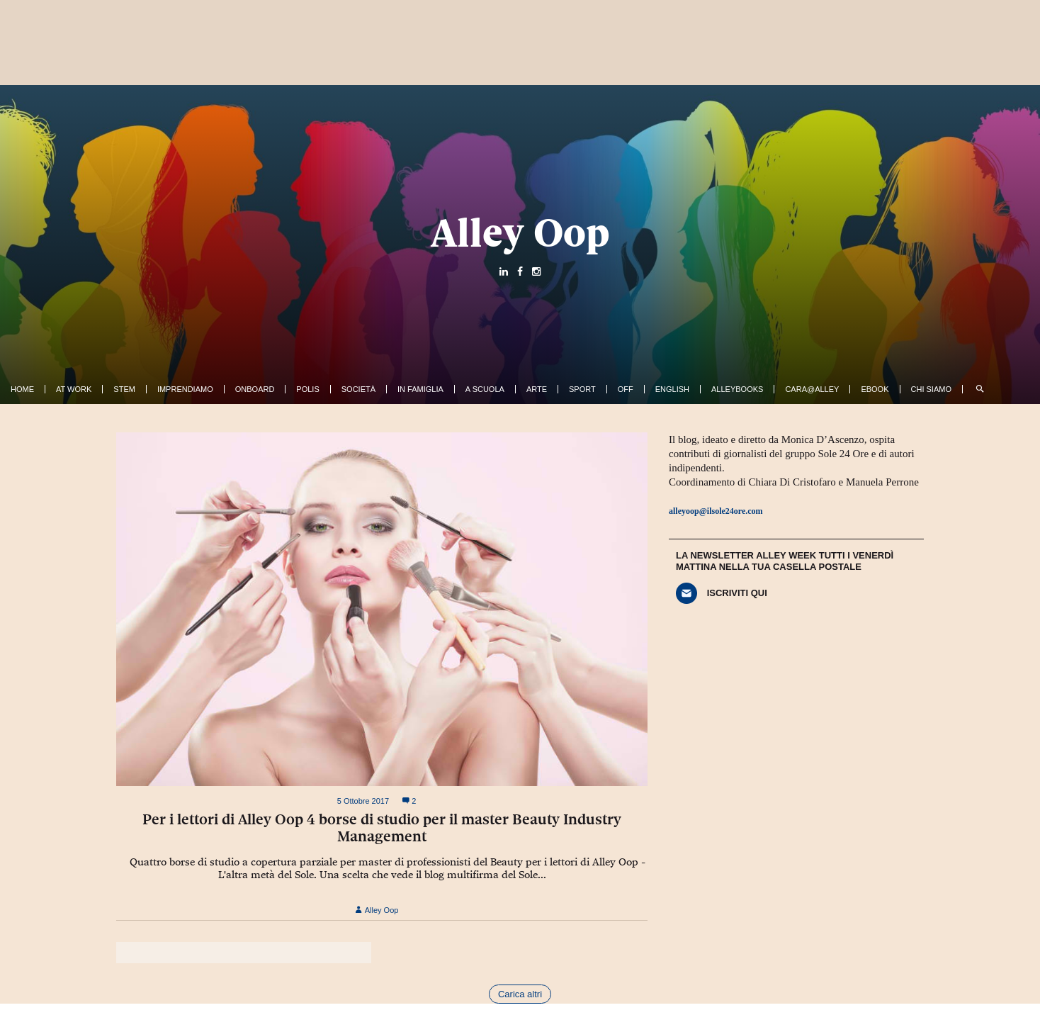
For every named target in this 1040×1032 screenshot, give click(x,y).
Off (625, 389)
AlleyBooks (737, 389)
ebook (874, 389)
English (672, 389)
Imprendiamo (185, 389)
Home (22, 389)
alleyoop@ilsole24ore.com (716, 511)
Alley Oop (520, 232)
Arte (536, 389)
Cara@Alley (812, 389)
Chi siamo (931, 389)
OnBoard (255, 389)
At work (73, 389)
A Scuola (484, 389)
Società (358, 389)
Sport (582, 389)
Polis (307, 389)
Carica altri (520, 994)
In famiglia (420, 389)
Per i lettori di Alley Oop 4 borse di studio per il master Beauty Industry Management (381, 828)
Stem (124, 389)
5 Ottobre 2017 (363, 801)
